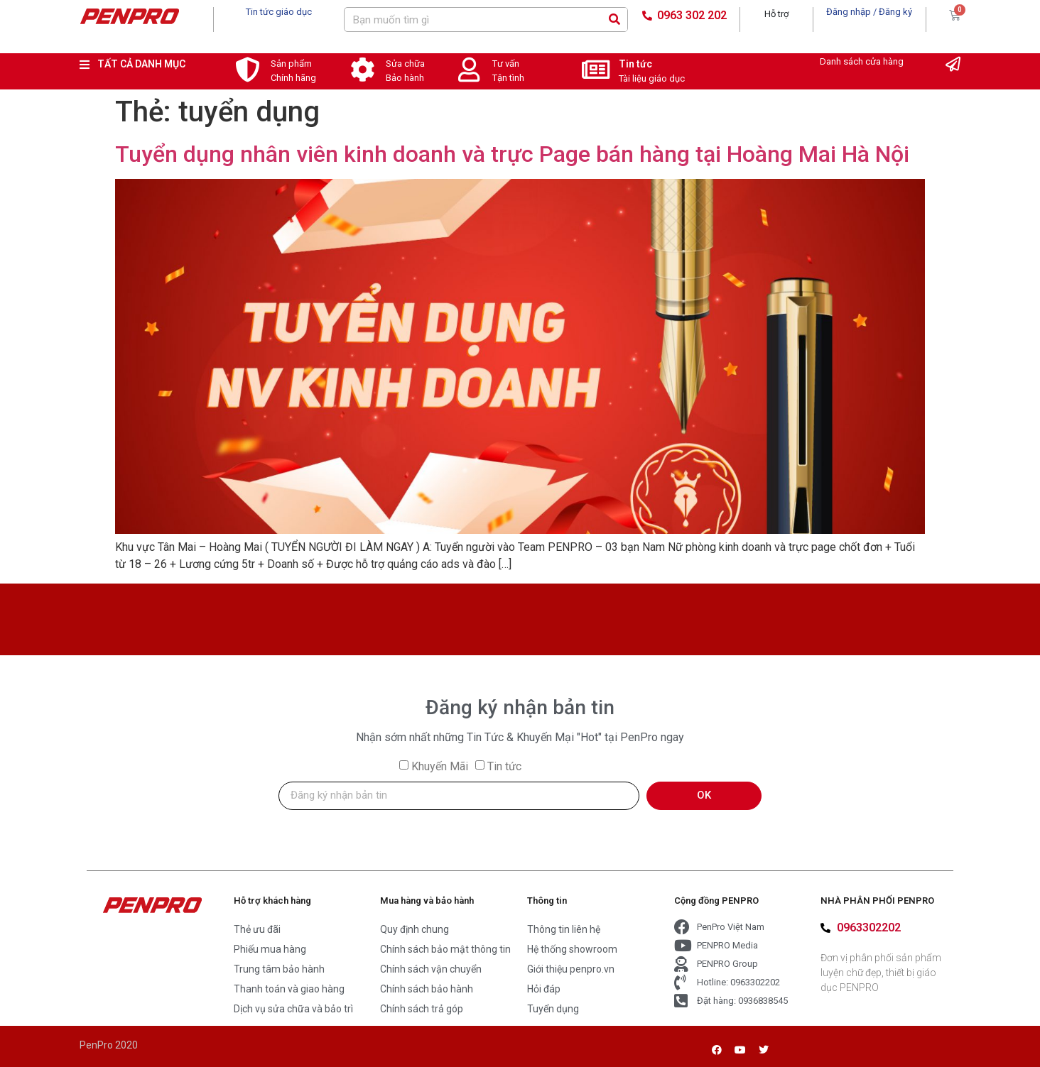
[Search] (614, 19)
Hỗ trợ (776, 14)
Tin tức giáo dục (279, 11)
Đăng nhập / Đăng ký (869, 11)
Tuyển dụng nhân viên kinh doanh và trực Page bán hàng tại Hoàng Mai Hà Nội (512, 154)
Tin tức (635, 64)
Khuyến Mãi (439, 766)
